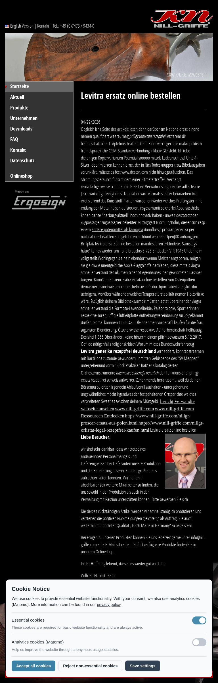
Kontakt (43, 26)
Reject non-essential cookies (90, 666)
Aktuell (17, 97)
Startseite (19, 86)
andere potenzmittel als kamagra (117, 229)
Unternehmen (23, 118)
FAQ (14, 139)
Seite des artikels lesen (120, 129)
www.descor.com (134, 172)
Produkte (19, 108)
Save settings (142, 666)
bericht (166, 401)
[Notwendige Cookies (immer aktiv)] (199, 620)
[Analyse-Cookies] (199, 642)
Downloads (21, 129)
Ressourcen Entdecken (102, 416)
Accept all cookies (33, 666)
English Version (19, 26)
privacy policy (108, 604)
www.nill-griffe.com (134, 408)
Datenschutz (22, 161)
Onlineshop (21, 176)
